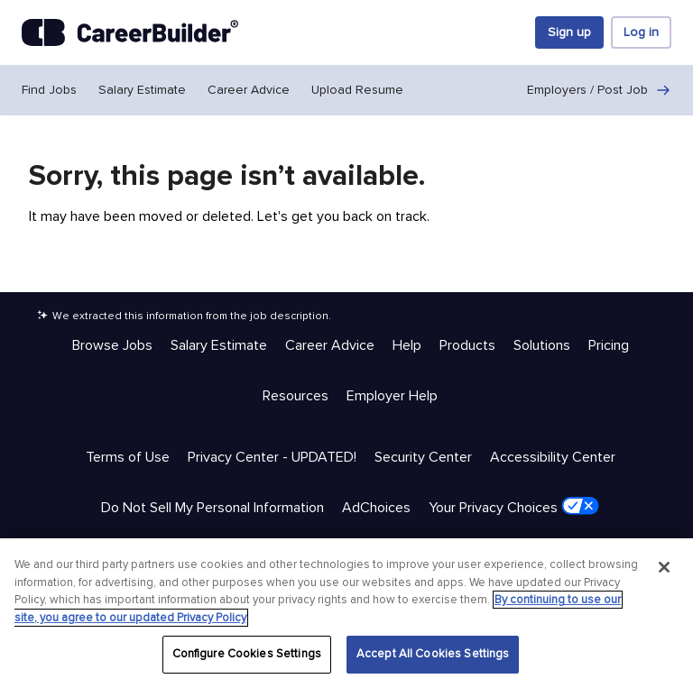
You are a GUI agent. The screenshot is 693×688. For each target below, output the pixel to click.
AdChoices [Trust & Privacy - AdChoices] (376, 508)
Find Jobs (49, 89)
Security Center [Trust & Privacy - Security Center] (423, 457)
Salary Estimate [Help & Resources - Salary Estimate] (219, 345)
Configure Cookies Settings (246, 654)
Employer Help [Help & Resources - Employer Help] (392, 396)
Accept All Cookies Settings (433, 654)
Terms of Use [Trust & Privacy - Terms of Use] (128, 457)
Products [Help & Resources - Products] (467, 345)
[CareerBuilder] (130, 32)
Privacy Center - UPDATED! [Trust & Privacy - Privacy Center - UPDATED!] (272, 457)
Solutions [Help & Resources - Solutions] (541, 345)
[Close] (664, 567)
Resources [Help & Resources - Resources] (295, 396)
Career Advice (249, 89)
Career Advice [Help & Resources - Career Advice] (329, 345)
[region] (346, 613)
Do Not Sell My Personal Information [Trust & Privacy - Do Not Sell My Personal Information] (212, 508)
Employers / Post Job (599, 90)
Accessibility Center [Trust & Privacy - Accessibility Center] (552, 457)
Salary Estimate (142, 89)
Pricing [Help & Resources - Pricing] (608, 345)
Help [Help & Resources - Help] (407, 345)
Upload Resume (357, 89)
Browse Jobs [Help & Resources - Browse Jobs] (112, 345)
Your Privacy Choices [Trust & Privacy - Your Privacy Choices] (514, 507)
